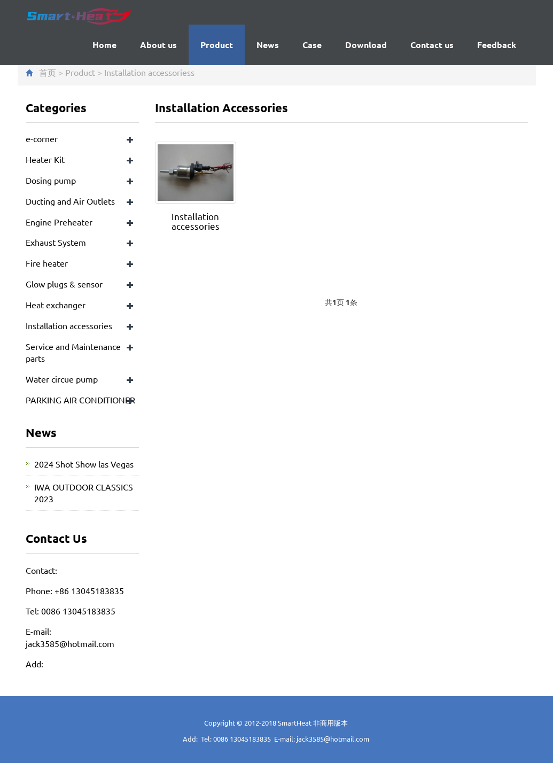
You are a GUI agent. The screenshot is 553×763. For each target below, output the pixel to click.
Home (104, 44)
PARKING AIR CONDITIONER (80, 399)
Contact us (432, 44)
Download (366, 44)
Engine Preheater (59, 221)
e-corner (42, 138)
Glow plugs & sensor (64, 283)
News (267, 44)
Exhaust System (56, 242)
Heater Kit (45, 159)
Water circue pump (62, 378)
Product (216, 44)
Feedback (496, 44)
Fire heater (47, 263)
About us (158, 44)
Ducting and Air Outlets (70, 201)
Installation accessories (147, 72)
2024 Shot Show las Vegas (84, 463)
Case (312, 44)
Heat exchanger (55, 304)
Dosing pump (51, 180)
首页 (47, 72)
